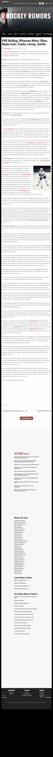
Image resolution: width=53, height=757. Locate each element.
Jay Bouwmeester (10, 128)
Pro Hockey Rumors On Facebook (23, 614)
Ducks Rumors (18, 535)
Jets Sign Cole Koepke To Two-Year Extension (24, 486)
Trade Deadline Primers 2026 (22, 628)
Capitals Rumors (19, 532)
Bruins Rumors (18, 527)
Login (51, 3)
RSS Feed (42, 697)
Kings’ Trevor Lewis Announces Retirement (26, 464)
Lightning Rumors (19, 551)
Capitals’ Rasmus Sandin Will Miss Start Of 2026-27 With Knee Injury (26, 474)
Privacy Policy (27, 693)
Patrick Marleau (23, 190)
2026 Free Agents (19, 600)
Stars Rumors (18, 571)
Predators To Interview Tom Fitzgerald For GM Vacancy (26, 478)
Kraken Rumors (18, 549)
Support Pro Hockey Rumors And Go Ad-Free (25, 597)
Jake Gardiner (5, 162)
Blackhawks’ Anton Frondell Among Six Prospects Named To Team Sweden (25, 461)
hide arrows (4, 696)
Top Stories (19, 454)
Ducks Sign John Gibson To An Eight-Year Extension (13, 411)
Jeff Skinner (39, 101)
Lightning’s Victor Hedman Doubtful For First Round (25, 468)
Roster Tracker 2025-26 (20, 622)
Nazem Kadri (46, 160)
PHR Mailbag (4, 405)
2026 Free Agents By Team (21, 603)
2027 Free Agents (19, 606)
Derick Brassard (34, 328)
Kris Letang (38, 269)
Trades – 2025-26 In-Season (21, 633)
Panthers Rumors (19, 558)
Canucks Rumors (19, 530)
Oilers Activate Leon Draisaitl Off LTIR (24, 471)
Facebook (41, 695)
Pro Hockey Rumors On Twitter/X (23, 617)
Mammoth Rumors (19, 553)
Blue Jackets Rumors (20, 524)
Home (4, 34)
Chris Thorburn (30, 142)
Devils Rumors (18, 534)
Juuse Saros (42, 81)
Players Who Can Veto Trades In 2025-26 (25, 608)
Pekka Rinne (23, 85)
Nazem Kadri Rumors (20, 583)
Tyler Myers (47, 245)
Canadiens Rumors (19, 529)
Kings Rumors (18, 547)
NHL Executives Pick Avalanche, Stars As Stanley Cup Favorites (25, 490)
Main (26, 410)
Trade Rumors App (19, 631)
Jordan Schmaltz (17, 115)
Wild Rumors (18, 573)
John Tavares (5, 174)
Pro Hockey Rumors (7, 12)
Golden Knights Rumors (21, 541)
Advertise (23, 34)
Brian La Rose (8, 48)
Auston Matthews (26, 174)
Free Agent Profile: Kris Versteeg (43, 411)
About (16, 34)
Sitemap (11, 692)
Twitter (42, 693)
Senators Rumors (19, 568)
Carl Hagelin (16, 326)
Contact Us (39, 34)
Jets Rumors (17, 546)
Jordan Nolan (40, 142)
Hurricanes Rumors (19, 542)
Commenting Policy (27, 695)
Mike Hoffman (33, 91)
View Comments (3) (26, 418)
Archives (31, 34)
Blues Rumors (18, 525)
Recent (26, 454)
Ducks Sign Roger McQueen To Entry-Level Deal (26, 482)
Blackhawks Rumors (20, 522)
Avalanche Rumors (19, 520)
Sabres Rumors (18, 566)
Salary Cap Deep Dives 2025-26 (22, 625)
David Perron (26, 71)
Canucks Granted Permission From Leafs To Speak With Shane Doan (26, 3)
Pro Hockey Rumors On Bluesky (23, 611)
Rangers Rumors (19, 563)
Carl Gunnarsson (33, 119)
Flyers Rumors (18, 539)
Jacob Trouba (10, 226)
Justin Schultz (33, 320)
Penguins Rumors (19, 559)
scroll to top (48, 696)
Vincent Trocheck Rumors (21, 586)
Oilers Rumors (18, 556)
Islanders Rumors (19, 544)
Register (46, 3)
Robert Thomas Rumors (21, 588)
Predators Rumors (19, 561)
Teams (10, 34)
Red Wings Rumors (19, 565)
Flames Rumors (18, 537)
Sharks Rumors (18, 570)
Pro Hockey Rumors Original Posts (24, 620)
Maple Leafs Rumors (20, 554)
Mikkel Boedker (25, 93)
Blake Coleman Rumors (21, 580)
